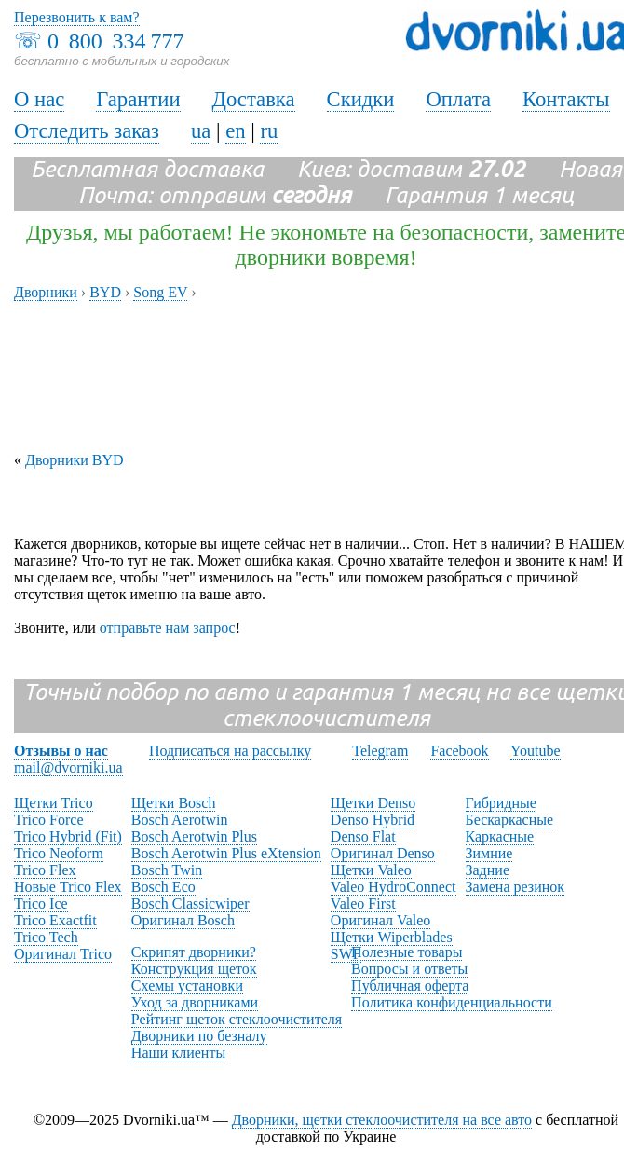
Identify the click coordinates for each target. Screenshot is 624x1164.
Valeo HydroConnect (393, 887)
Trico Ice (41, 903)
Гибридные (501, 803)
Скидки (361, 99)
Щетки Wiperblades (392, 937)
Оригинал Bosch (183, 920)
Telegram (380, 751)
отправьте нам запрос (168, 628)
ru (269, 131)
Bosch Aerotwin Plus (194, 836)
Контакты (566, 99)
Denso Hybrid (372, 820)
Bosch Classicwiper (190, 903)
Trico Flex (45, 870)
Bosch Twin (166, 870)
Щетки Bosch (173, 803)
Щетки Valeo (371, 870)
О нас (39, 99)
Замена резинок (515, 887)
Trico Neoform (58, 853)
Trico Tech (46, 937)
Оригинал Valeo (380, 920)
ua (200, 131)
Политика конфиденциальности (451, 1002)
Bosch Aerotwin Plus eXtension (226, 853)
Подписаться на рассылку (230, 751)
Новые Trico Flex (68, 887)
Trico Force (49, 820)
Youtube (535, 751)
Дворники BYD (74, 460)
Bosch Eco (163, 887)
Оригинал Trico (63, 954)
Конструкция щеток (194, 969)
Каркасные (500, 836)
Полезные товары (406, 952)
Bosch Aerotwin (179, 820)
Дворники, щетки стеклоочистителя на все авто (382, 1120)
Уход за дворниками (194, 1002)
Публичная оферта (409, 985)
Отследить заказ (86, 131)
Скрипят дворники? (193, 952)
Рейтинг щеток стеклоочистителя (236, 1019)
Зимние (489, 853)
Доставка (253, 99)
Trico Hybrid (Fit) (68, 836)
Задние (487, 870)
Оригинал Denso (383, 853)
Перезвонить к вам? (77, 17)
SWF (346, 954)
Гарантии (138, 99)
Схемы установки (187, 985)
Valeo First (363, 903)
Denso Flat (363, 836)
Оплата (458, 99)
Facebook (459, 751)
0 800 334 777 (115, 41)
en (235, 131)
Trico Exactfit (55, 920)
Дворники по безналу (199, 1036)
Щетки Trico (53, 803)
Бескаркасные (510, 820)
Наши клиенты (178, 1053)
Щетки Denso (373, 803)
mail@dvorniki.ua (68, 767)
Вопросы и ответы (409, 969)
